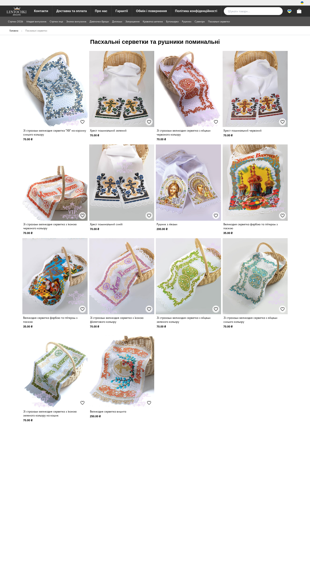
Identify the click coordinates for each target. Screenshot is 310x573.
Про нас (101, 11)
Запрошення (132, 21)
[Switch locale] (302, 2)
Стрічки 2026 (15, 21)
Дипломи (117, 21)
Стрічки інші (56, 21)
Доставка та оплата (71, 11)
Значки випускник (76, 21)
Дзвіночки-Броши (99, 21)
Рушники (186, 21)
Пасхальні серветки (219, 21)
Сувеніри (200, 21)
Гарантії (121, 11)
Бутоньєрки (172, 21)
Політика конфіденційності (196, 11)
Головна (13, 30)
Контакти (41, 11)
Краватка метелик (153, 21)
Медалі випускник (36, 21)
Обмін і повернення (151, 11)
